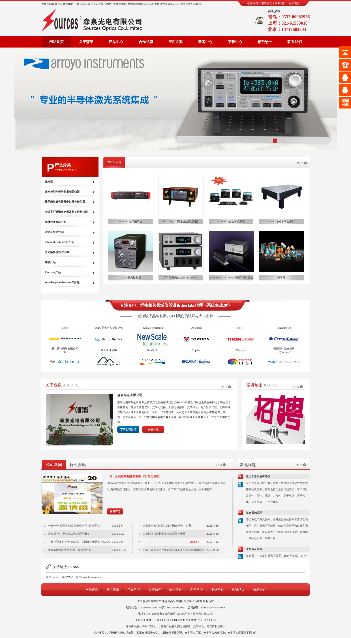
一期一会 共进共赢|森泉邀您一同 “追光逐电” (133, 476)
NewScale (152, 352)
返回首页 (294, 3)
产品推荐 (114, 163)
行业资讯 (78, 464)
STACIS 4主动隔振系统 (230, 221)
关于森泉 (86, 42)
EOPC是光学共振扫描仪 (108, 330)
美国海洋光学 (109, 352)
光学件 (281, 277)
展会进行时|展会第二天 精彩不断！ (69, 533)
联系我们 (280, 3)
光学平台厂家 (193, 632)
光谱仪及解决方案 (55, 222)
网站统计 (252, 632)
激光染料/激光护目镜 (57, 252)
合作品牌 (146, 42)
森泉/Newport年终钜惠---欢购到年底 (69, 549)
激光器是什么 (254, 549)
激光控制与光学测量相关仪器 (62, 191)
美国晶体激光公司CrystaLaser (284, 352)
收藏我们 (252, 3)
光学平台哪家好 (237, 632)
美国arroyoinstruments (88, 577)
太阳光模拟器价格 (147, 632)
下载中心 (235, 42)
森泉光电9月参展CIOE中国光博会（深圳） (168, 525)
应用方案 (175, 42)
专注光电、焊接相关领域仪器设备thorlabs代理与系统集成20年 (175, 305)
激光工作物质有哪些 (258, 476)
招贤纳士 (265, 42)
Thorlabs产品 (53, 272)
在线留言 (266, 3)
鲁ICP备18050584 (167, 620)
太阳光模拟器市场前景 (120, 632)
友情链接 (60, 567)
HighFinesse (284, 330)
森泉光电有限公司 (129, 395)
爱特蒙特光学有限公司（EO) (64, 352)
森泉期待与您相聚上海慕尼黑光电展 (164, 533)
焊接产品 (50, 262)
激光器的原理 (254, 512)
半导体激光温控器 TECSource (180, 277)
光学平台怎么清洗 (214, 632)
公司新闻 (54, 464)
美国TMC (67, 577)
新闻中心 (205, 42)
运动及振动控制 (54, 232)
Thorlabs (240, 352)
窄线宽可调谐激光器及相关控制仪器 (66, 211)
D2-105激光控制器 (130, 277)
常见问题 (248, 464)
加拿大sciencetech (152, 330)
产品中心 (116, 42)
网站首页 (56, 42)
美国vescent (52, 577)
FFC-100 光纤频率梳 (130, 221)
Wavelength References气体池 (62, 282)
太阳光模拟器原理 (171, 632)
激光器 (49, 181)
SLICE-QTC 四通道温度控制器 (181, 221)
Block (65, 330)
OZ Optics (196, 330)
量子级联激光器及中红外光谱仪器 (65, 201)
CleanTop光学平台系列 (281, 221)
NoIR (240, 330)
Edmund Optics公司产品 (59, 242)
